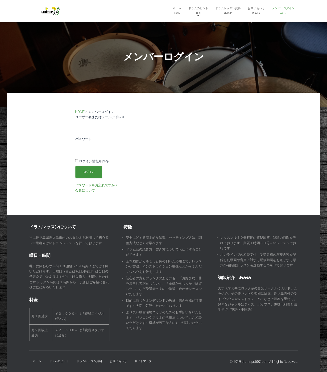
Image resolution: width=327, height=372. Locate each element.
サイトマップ (143, 361)
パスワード (83, 139)
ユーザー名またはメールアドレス (100, 117)
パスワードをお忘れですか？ (96, 185)
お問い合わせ (256, 11)
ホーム (177, 11)
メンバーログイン (283, 11)
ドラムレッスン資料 (228, 11)
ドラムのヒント (198, 11)
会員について (85, 190)
